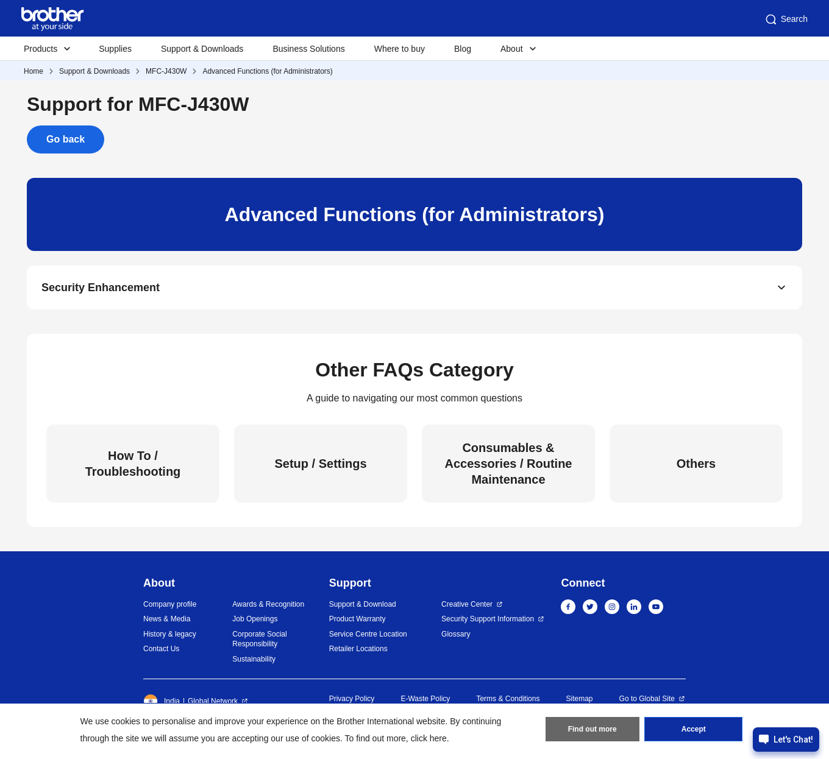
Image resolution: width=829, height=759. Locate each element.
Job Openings (254, 619)
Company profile (169, 604)
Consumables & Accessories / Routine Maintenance (508, 463)
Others (696, 463)
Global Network (213, 701)
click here (429, 738)
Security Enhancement (100, 287)
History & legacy (169, 634)
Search (786, 19)
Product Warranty (357, 619)
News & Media (166, 619)
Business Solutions (308, 49)
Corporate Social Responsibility (259, 639)
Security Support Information (487, 619)
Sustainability (254, 659)
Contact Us (161, 648)
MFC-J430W (166, 71)
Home (33, 71)
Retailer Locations (358, 648)
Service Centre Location (368, 634)
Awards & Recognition (268, 604)
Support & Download (362, 604)
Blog (462, 49)
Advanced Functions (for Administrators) (267, 71)
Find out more (592, 729)
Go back (65, 139)
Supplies (115, 49)
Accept (693, 729)
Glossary (455, 634)
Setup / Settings (320, 463)
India (161, 701)
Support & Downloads (202, 49)
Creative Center (467, 604)
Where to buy (399, 49)
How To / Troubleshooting (133, 463)
